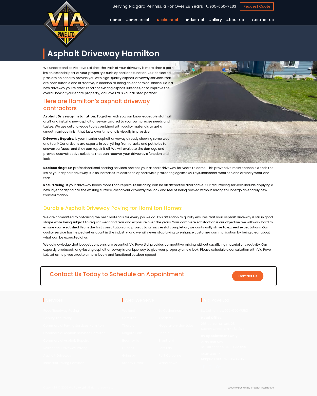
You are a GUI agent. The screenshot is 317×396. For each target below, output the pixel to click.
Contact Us (263, 19)
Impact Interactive (262, 387)
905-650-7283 (222, 6)
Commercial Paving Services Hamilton (73, 325)
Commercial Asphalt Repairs (66, 340)
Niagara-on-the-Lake (175, 325)
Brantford (166, 340)
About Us (235, 19)
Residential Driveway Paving (65, 348)
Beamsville (130, 340)
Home (115, 19)
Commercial (137, 19)
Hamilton (129, 318)
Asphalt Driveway (57, 355)
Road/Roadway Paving (61, 310)
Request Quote (256, 6)
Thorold (128, 325)
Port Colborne (169, 355)
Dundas (128, 348)
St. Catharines (169, 310)
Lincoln (163, 333)
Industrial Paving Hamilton (63, 363)
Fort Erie (165, 348)
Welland (128, 310)
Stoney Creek (133, 363)
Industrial (195, 19)
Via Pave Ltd (77, 387)
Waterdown (167, 363)
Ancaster (165, 318)
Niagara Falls (132, 333)
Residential (167, 19)
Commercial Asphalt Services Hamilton (74, 333)
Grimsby (129, 355)
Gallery (215, 19)
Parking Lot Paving (57, 318)
